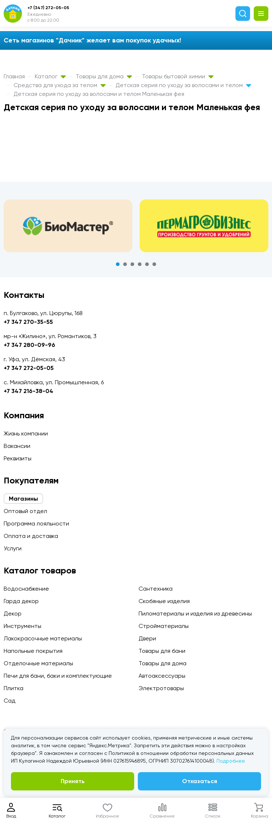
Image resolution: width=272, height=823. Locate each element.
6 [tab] (154, 264)
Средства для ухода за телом (60, 85)
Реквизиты (17, 458)
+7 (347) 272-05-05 (48, 7)
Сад (9, 700)
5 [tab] (147, 264)
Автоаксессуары (162, 675)
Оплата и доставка (31, 535)
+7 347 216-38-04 (28, 391)
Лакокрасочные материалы (43, 638)
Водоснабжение (26, 588)
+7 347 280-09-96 (29, 344)
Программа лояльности (36, 523)
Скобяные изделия (164, 601)
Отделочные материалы (38, 663)
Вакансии (17, 445)
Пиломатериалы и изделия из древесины (195, 613)
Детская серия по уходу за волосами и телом (183, 85)
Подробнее (230, 761)
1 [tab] (118, 264)
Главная (14, 76)
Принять (73, 781)
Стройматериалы (164, 625)
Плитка (13, 688)
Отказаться (199, 781)
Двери (147, 638)
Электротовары (161, 688)
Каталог (50, 76)
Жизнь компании (26, 433)
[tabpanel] (68, 225)
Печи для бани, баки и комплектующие (58, 675)
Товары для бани (162, 650)
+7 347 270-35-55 (28, 321)
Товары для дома (104, 76)
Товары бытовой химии (178, 76)
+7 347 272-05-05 (29, 367)
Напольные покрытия (33, 650)
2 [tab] (125, 264)
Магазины (23, 498)
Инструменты (22, 625)
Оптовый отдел (25, 511)
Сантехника (156, 588)
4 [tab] (139, 264)
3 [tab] (132, 264)
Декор (13, 613)
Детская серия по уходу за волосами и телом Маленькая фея (99, 93)
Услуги (13, 548)
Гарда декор (21, 601)
